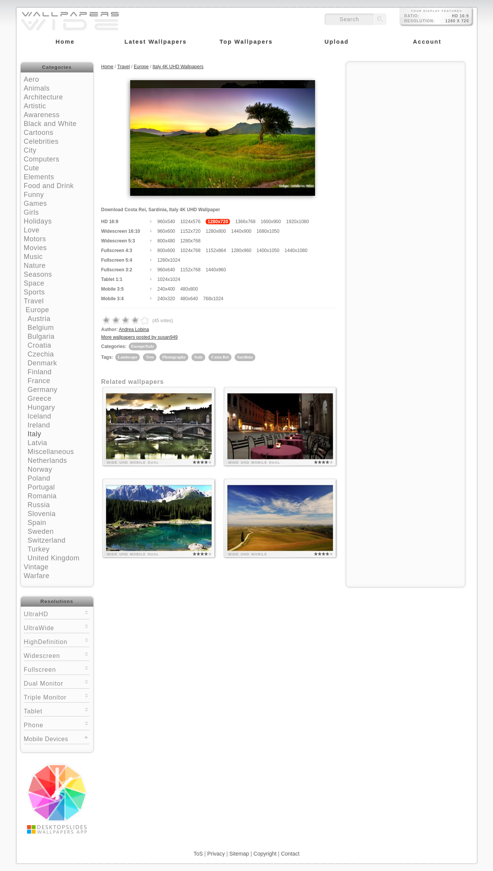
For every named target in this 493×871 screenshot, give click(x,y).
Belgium (41, 327)
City (30, 150)
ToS (198, 854)
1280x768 (190, 241)
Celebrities (41, 141)
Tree (150, 357)
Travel (34, 301)
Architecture (43, 97)
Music (33, 257)
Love (32, 230)
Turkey (39, 549)
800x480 (166, 241)
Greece (40, 398)
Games (35, 203)
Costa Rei (220, 357)
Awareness (42, 115)
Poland (39, 478)
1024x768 (190, 250)
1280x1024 (169, 260)
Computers (42, 159)
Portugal (41, 487)
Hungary (41, 407)
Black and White (50, 124)
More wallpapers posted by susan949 (139, 337)
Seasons (38, 274)
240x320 (166, 298)
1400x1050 (268, 250)
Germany (43, 389)
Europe (37, 310)
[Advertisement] (405, 114)
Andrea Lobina (134, 329)
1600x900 (271, 221)
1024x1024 (169, 279)
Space (34, 283)
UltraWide (56, 627)
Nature (35, 265)
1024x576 (190, 221)
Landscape (128, 357)
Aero (31, 79)
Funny (34, 194)
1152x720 (190, 231)
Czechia (41, 354)
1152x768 (190, 269)
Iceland (40, 416)
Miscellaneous (51, 452)
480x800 (189, 289)
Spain (37, 522)
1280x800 (216, 231)
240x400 (166, 289)
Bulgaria (41, 336)
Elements (39, 177)
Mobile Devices (46, 739)
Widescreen (56, 655)
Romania (42, 496)
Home (107, 66)
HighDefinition (56, 641)
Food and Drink (49, 186)
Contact (290, 854)
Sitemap (239, 854)
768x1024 (213, 298)
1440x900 (241, 231)
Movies (35, 248)
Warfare (37, 576)
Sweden (41, 531)
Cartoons (39, 132)
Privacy (216, 854)
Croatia (40, 345)
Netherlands (47, 460)
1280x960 (241, 250)
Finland (40, 372)
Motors (35, 239)
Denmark (42, 363)
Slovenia (42, 514)
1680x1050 (268, 231)
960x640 (166, 269)
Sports (34, 292)
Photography (174, 357)
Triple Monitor (56, 697)
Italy (35, 434)
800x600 (166, 250)
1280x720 (218, 221)
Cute (31, 168)
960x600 (166, 231)
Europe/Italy (142, 346)
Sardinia (245, 357)
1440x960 (216, 269)
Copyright (265, 854)
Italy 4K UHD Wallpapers (178, 66)
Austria (39, 319)
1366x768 (245, 221)
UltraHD (56, 613)
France (39, 381)
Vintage (36, 567)
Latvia (37, 443)
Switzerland (47, 540)
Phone (56, 724)
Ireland (39, 425)
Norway (40, 469)
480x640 (189, 298)
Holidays (38, 221)
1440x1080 (296, 250)
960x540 (166, 221)
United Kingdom (54, 558)
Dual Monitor (56, 683)
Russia (39, 505)
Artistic (35, 106)
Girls (31, 212)
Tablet (56, 710)
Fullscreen (56, 669)
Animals (37, 88)
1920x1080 (297, 221)
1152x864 (216, 250)
